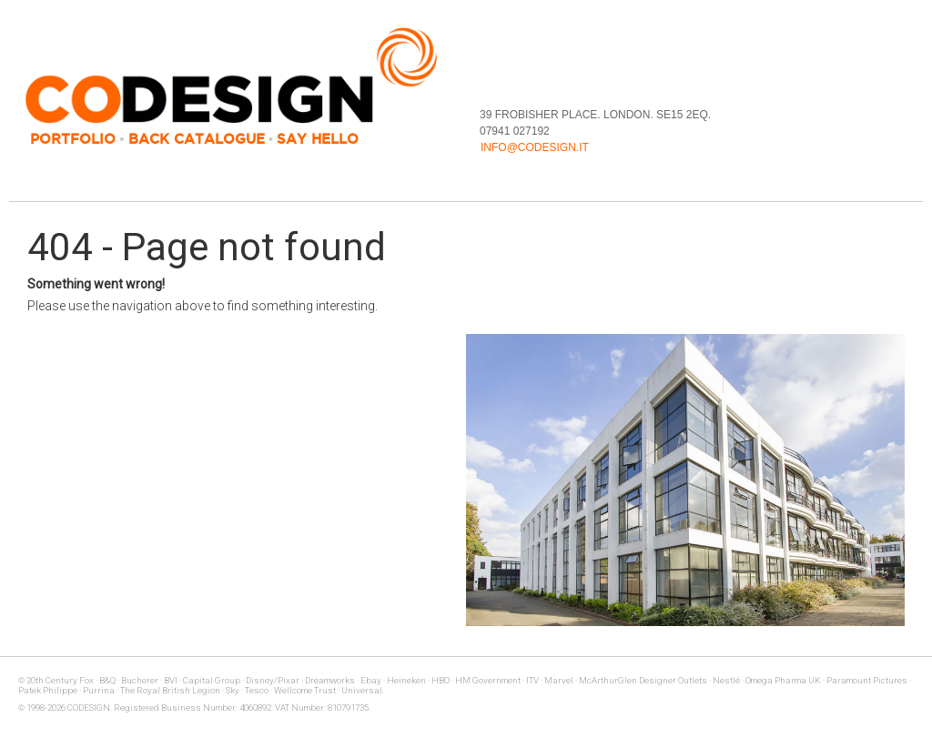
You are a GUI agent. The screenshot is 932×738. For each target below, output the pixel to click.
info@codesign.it (535, 147)
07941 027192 (515, 131)
